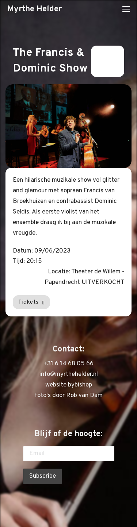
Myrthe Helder (34, 9)
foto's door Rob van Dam (69, 396)
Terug (107, 61)
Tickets (31, 302)
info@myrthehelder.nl (68, 374)
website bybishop (68, 385)
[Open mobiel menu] (126, 9)
